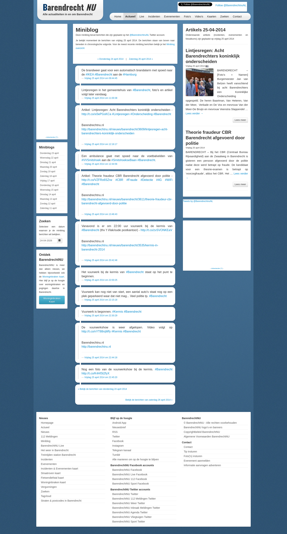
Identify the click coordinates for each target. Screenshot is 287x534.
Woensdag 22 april (49, 157)
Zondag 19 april (47, 171)
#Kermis (117, 311)
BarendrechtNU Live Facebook (129, 474)
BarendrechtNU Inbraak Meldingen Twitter (136, 507)
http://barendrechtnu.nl (96, 346)
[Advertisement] (52, 80)
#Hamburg (130, 74)
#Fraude (131, 179)
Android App (119, 422)
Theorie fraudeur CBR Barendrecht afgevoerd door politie (215, 138)
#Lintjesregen (121, 114)
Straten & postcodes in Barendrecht (61, 500)
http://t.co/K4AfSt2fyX (95, 373)
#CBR (119, 179)
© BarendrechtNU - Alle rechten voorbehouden (210, 422)
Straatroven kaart (50, 473)
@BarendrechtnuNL (139, 35)
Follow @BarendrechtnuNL (231, 5)
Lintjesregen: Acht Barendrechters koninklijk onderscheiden (213, 56)
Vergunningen (49, 486)
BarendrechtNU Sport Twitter (128, 521)
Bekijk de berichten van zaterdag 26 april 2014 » (148, 400)
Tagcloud (46, 496)
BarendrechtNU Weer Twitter (128, 503)
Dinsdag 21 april (48, 162)
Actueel (130, 16)
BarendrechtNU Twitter (125, 494)
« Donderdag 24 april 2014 (110, 59)
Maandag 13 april (48, 199)
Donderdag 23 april (49, 153)
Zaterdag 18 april (48, 176)
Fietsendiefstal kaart (52, 477)
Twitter (116, 436)
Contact (237, 16)
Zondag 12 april (47, 203)
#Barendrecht (103, 74)
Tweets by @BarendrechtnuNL (198, 201)
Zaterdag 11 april (48, 208)
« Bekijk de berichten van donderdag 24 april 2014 (102, 389)
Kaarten (211, 16)
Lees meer (240, 120)
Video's (199, 16)
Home (117, 16)
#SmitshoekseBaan (124, 160)
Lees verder (194, 113)
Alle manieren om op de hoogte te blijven (135, 459)
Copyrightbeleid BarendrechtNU (202, 431)
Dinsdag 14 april (48, 194)
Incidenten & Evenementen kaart (59, 468)
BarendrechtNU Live (52, 445)
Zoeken (224, 16)
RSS (115, 431)
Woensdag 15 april (49, 190)
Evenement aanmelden (197, 460)
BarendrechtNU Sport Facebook (130, 483)
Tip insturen (190, 451)
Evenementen (172, 16)
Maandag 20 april (48, 167)
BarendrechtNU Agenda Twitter (130, 512)
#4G (159, 179)
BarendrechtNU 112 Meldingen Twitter (134, 498)
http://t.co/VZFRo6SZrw (97, 179)
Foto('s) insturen (193, 456)
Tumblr (116, 454)
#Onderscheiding (141, 114)
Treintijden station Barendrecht (58, 454)
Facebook (118, 441)
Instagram (118, 445)
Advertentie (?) (52, 137)
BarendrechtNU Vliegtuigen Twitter (132, 516)
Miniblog (45, 441)
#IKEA (90, 74)
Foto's (187, 16)
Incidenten (154, 16)
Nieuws (45, 431)
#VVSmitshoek (91, 160)
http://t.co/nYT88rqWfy (96, 331)
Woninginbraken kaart (53, 276)
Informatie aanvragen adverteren (202, 465)
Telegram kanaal (121, 450)
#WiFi (168, 179)
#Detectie (147, 179)
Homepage (47, 422)
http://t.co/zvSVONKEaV (156, 230)
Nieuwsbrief (119, 427)
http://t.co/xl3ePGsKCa (96, 114)
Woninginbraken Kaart (51, 300)
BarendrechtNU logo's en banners (203, 427)
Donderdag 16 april (49, 185)
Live (141, 16)
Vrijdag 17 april (47, 180)
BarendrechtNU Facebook (127, 469)
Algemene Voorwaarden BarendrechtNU (206, 436)
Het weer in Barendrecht (55, 450)
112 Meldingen (49, 436)
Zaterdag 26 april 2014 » (141, 59)
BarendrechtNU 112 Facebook (129, 479)
